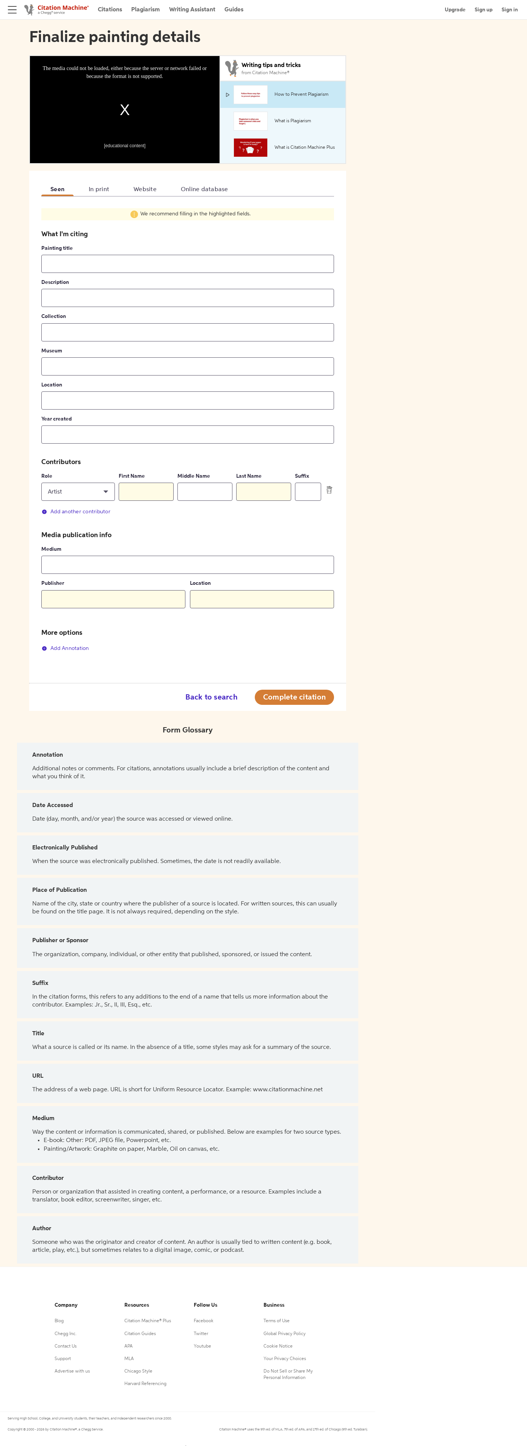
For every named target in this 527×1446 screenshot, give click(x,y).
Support (63, 1359)
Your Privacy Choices (285, 1359)
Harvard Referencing (145, 1384)
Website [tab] (145, 190)
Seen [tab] (57, 190)
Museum (51, 351)
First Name (132, 476)
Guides (233, 10)
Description (55, 282)
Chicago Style (138, 1371)
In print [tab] (99, 190)
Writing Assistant (192, 10)
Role (46, 476)
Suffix (302, 476)
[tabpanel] (187, 434)
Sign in (510, 9)
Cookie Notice (278, 1346)
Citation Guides (140, 1334)
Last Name (249, 476)
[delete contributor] (329, 490)
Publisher (52, 583)
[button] (78, 492)
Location (51, 385)
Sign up (483, 9)
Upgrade (455, 9)
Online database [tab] (204, 190)
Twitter (201, 1334)
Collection (53, 316)
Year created (56, 419)
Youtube (202, 1346)
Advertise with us (72, 1371)
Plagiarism (145, 10)
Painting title (57, 248)
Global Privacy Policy (285, 1334)
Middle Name (193, 476)
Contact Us (66, 1346)
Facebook (203, 1321)
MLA (129, 1359)
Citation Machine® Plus (147, 1321)
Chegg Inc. (66, 1334)
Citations (110, 10)
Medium (51, 549)
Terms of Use (277, 1321)
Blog (59, 1321)
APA (128, 1346)
